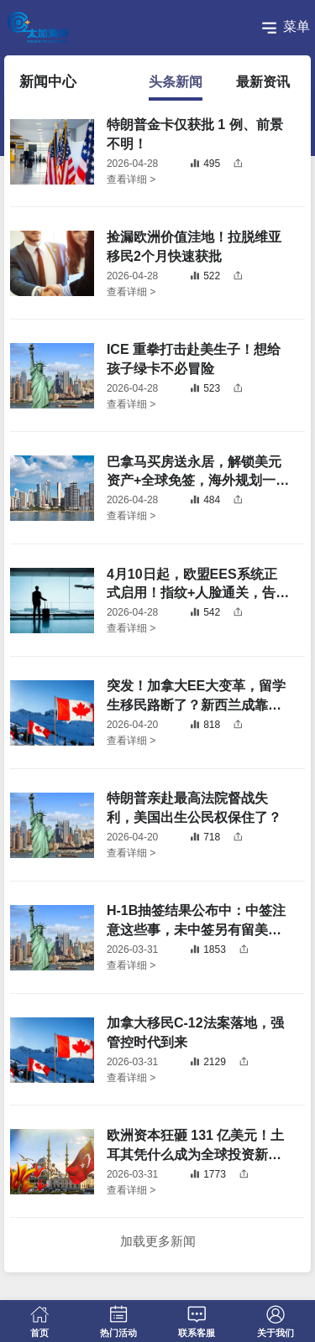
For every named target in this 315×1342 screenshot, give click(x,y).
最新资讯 (263, 82)
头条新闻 (175, 82)
